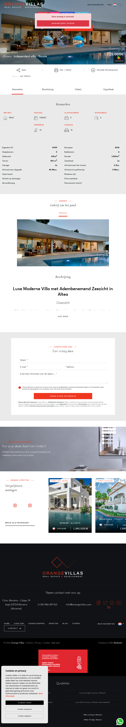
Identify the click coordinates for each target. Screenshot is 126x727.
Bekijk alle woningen (17, 523)
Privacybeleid (95, 387)
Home (7, 623)
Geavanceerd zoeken (63, 23)
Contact (14, 628)
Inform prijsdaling (104, 70)
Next (105, 242)
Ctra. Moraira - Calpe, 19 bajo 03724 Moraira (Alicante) (16, 604)
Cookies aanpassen (24, 709)
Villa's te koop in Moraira (92, 715)
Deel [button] (21, 70)
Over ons (19, 623)
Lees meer (63, 316)
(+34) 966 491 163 (47, 604)
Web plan (56, 643)
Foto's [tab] (63, 213)
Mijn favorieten (96, 5)
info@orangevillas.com (78, 604)
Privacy (38, 643)
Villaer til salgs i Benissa (93, 720)
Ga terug (21, 76)
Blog (65, 623)
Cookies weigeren (24, 716)
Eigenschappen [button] (37, 623)
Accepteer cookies (24, 703)
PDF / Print (63, 70)
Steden (76, 623)
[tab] (17, 89)
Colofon (29, 643)
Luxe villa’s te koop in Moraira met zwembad (92, 702)
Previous (20, 242)
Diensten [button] (53, 623)
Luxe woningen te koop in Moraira (92, 693)
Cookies (46, 643)
